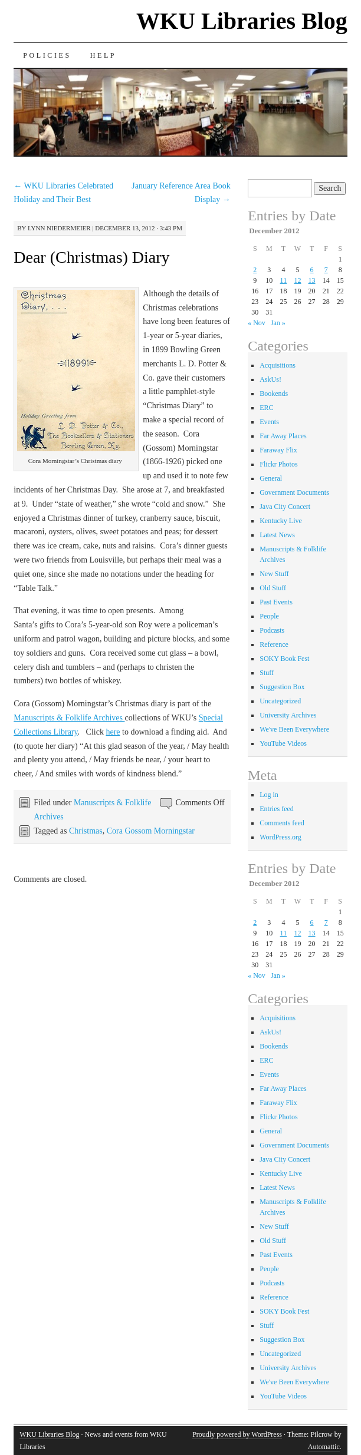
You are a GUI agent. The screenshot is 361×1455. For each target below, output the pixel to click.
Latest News (277, 535)
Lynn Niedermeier (59, 228)
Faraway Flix (278, 450)
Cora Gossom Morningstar (151, 830)
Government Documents (294, 492)
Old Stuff (273, 588)
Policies (47, 55)
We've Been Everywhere (294, 729)
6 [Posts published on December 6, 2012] (312, 270)
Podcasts (272, 630)
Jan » (278, 323)
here (113, 731)
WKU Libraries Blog (241, 21)
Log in (269, 795)
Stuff (267, 673)
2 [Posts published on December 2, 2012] (255, 270)
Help (103, 55)
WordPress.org (280, 837)
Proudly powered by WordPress (237, 1434)
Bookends (274, 393)
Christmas (86, 830)
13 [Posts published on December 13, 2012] (312, 280)
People (269, 616)
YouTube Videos (283, 743)
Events (269, 422)
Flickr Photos (278, 464)
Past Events (276, 602)
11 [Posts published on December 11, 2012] (283, 280)
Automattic (324, 1447)
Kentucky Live (281, 521)
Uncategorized (280, 701)
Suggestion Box (282, 687)
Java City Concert (285, 506)
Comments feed (282, 823)
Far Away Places (283, 436)
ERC (266, 408)
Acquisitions (278, 365)
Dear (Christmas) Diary (91, 257)
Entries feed (277, 809)
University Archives (288, 715)
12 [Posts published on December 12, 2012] (297, 280)
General (271, 478)
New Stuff (274, 574)
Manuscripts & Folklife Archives (69, 717)
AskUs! (270, 379)
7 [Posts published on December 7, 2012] (326, 270)
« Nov (256, 323)
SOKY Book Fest (284, 658)
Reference (274, 644)
